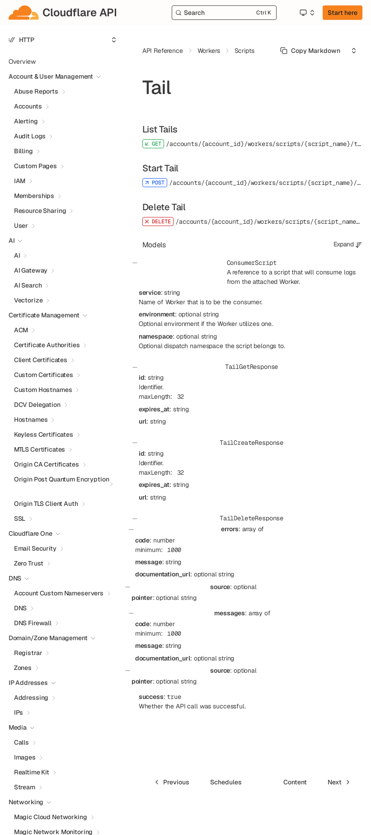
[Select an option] (307, 12)
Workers (208, 51)
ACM (21, 330)
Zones (23, 668)
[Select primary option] (310, 50)
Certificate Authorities (47, 345)
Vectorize (28, 300)
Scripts (244, 51)
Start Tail (160, 168)
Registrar (28, 653)
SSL (20, 518)
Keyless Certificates (43, 434)
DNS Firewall (33, 623)
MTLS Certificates (40, 449)
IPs (18, 712)
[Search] (224, 12)
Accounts (28, 106)
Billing (23, 151)
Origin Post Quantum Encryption (61, 479)
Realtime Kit (31, 772)
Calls (21, 742)
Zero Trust (29, 563)
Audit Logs (30, 136)
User (21, 226)
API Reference (162, 51)
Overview (22, 61)
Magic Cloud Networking (50, 817)
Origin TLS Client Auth (46, 504)
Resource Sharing (40, 211)
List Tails (160, 129)
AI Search (28, 285)
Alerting (26, 121)
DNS (20, 608)
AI (17, 255)
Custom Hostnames (43, 390)
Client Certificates (40, 360)
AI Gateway (31, 270)
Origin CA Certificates (46, 464)
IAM (20, 181)
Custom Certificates (43, 375)
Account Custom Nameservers (58, 593)
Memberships (34, 196)
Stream (24, 787)
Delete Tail (164, 207)
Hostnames (31, 419)
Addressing (31, 697)
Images (25, 757)
